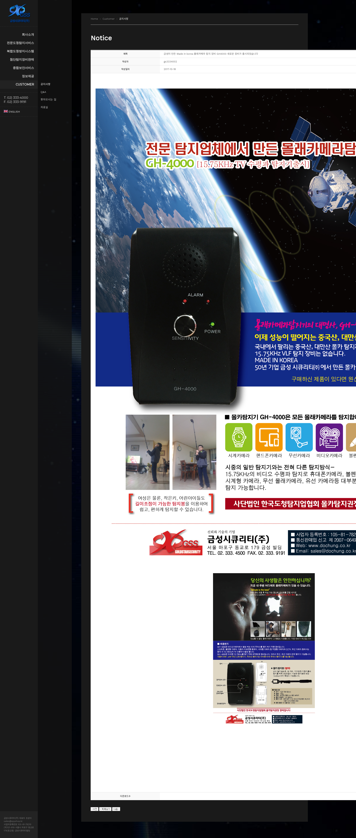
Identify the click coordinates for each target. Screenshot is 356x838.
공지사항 (45, 84)
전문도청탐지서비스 (20, 43)
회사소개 (28, 34)
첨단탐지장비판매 (22, 59)
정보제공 (28, 76)
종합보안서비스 (23, 68)
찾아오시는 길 (48, 99)
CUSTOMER (25, 84)
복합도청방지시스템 (20, 51)
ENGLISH (12, 111)
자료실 (44, 107)
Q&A (43, 91)
